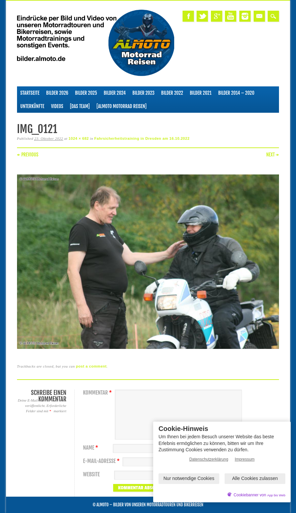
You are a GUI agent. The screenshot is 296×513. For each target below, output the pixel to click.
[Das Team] (79, 106)
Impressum (245, 459)
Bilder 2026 (57, 93)
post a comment (91, 366)
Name (91, 448)
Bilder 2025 (86, 93)
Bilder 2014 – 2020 (236, 93)
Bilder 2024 (115, 93)
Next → (272, 154)
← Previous (27, 154)
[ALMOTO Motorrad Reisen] (121, 106)
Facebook (188, 16)
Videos (57, 106)
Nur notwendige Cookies (189, 478)
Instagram (245, 16)
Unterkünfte (32, 106)
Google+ (216, 16)
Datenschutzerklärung (208, 459)
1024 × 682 (78, 138)
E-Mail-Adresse (102, 461)
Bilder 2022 (172, 93)
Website (91, 474)
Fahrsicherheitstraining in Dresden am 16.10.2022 (142, 138)
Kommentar (98, 393)
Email (259, 16)
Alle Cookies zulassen (255, 478)
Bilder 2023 (143, 93)
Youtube (230, 16)
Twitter (202, 16)
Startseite (30, 93)
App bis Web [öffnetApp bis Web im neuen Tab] (276, 495)
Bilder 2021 (201, 93)
